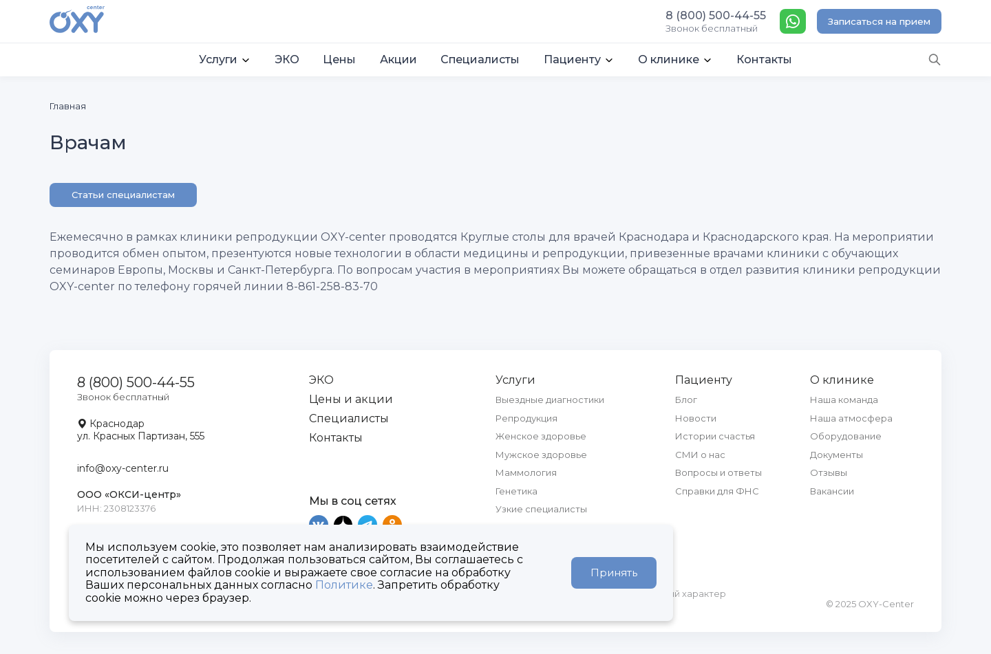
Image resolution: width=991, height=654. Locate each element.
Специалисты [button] (480, 59)
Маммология (526, 472)
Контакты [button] (764, 59)
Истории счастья (715, 436)
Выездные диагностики (550, 399)
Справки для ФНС (717, 491)
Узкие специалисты (541, 508)
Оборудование (846, 436)
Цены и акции (351, 399)
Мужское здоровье (541, 454)
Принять (613, 572)
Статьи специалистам (123, 194)
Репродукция (526, 418)
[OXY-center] (77, 20)
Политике (344, 584)
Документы (836, 454)
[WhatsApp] (793, 21)
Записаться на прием (879, 21)
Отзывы (828, 472)
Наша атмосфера (851, 418)
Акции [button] (398, 59)
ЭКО (321, 379)
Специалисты (349, 418)
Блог (686, 399)
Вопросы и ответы (718, 472)
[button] (225, 59)
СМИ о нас (700, 454)
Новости (695, 418)
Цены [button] (339, 59)
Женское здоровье (541, 436)
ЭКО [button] (287, 59)
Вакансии (832, 491)
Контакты (336, 437)
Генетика (516, 491)
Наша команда (844, 399)
